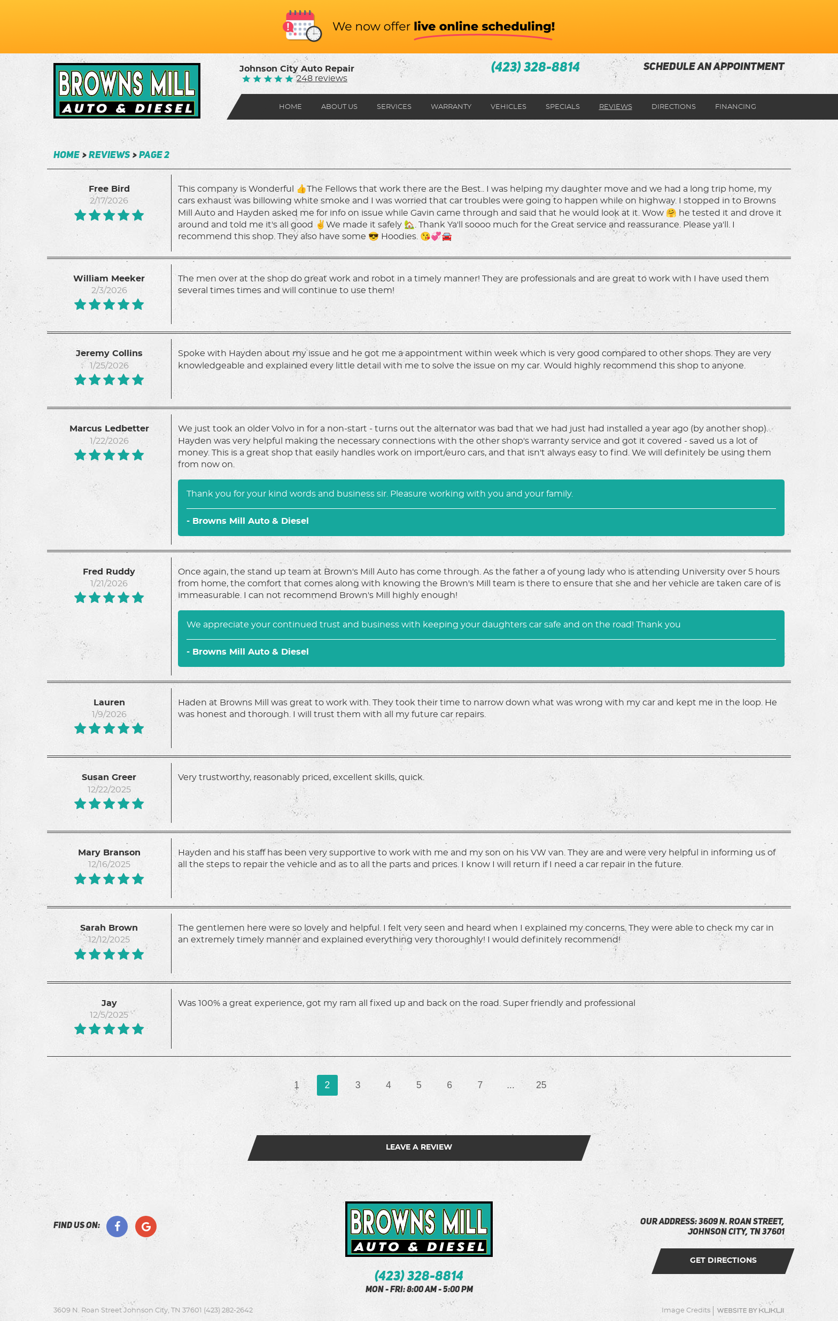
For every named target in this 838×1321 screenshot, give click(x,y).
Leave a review (419, 1147)
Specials (563, 107)
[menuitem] (290, 107)
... (511, 1085)
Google (146, 1226)
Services (394, 107)
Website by (750, 1311)
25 (541, 1085)
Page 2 (154, 155)
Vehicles (508, 107)
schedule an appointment (714, 67)
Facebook (117, 1226)
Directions (673, 107)
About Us (339, 107)
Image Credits (686, 1310)
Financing (735, 107)
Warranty (451, 107)
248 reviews (322, 78)
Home (290, 107)
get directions (723, 1260)
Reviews (615, 107)
